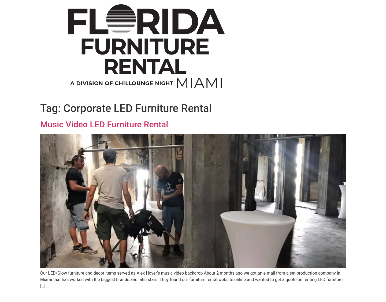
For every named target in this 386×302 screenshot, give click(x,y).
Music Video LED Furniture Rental (104, 124)
